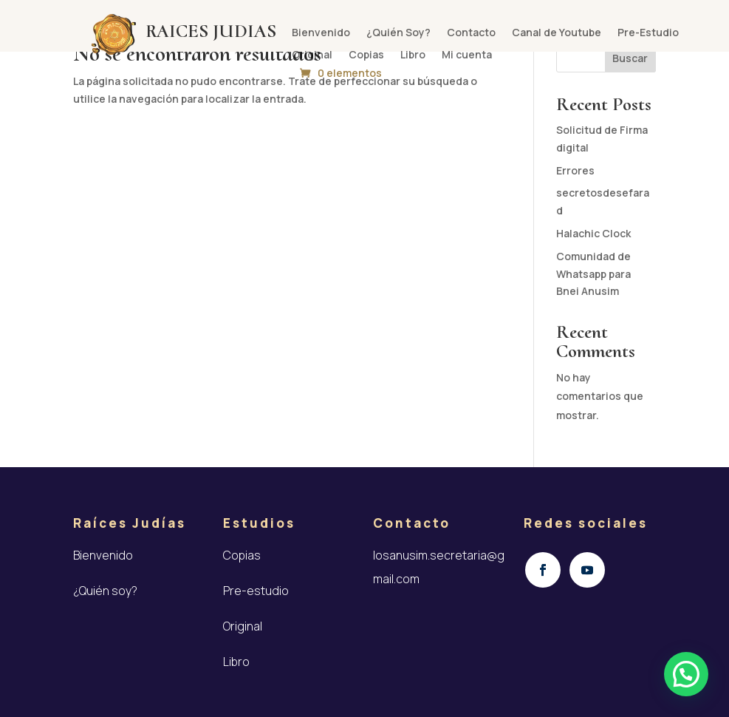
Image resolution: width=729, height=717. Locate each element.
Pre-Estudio (648, 33)
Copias (366, 55)
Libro (412, 55)
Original (312, 55)
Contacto (471, 33)
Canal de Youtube (556, 33)
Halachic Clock (593, 233)
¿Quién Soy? (398, 33)
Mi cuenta (467, 55)
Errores (575, 170)
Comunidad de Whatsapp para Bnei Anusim (593, 274)
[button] (686, 674)
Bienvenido (321, 33)
